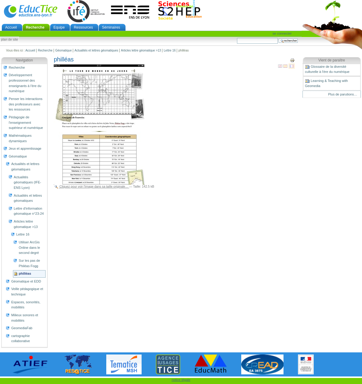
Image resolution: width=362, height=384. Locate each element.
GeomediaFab (21, 328)
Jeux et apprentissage (25, 148)
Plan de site (9, 40)
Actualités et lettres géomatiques (96, 50)
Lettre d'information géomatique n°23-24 (29, 211)
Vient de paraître (331, 60)
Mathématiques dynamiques (20, 138)
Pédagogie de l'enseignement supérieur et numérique (26, 122)
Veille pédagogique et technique (27, 291)
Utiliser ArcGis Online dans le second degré (29, 247)
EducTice (30, 11)
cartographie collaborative (20, 338)
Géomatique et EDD (26, 281)
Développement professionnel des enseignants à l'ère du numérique (25, 83)
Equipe (59, 27)
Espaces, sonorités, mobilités (25, 304)
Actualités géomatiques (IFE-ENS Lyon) (27, 182)
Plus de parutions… (342, 94)
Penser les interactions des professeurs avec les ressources (26, 104)
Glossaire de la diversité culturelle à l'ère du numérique (327, 68)
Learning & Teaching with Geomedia (326, 83)
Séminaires (111, 27)
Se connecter (282, 33)
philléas (25, 273)
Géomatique (63, 50)
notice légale (181, 380)
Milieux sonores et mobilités (24, 317)
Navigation (24, 60)
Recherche (35, 27)
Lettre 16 (169, 50)
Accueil (11, 27)
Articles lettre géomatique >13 (141, 50)
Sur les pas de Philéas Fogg (29, 263)
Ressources (83, 27)
